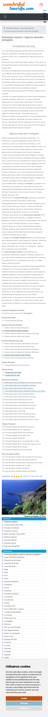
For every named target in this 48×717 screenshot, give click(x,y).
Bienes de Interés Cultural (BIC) (14, 534)
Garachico (7, 591)
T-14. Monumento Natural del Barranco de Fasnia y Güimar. (22, 382)
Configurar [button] (24, 708)
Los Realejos (8, 621)
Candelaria (8, 585)
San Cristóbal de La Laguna (14, 609)
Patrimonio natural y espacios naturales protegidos (22, 554)
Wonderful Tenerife (12, 28)
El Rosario (7, 624)
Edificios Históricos (10, 537)
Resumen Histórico (10, 540)
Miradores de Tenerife (11, 528)
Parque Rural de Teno (11, 563)
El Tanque (7, 651)
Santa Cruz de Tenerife (12, 633)
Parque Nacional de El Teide (13, 525)
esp (44, 10)
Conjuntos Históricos (11, 531)
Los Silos (7, 645)
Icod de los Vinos (9, 606)
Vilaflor (6, 658)
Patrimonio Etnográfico (12, 546)
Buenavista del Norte (11, 581)
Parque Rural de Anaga (12, 560)
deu (44, 16)
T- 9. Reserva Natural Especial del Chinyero (16, 355)
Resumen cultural (10, 543)
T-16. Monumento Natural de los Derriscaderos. (18, 388)
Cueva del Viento (9, 566)
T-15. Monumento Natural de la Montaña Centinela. (19, 385)
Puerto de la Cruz (10, 618)
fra (44, 22)
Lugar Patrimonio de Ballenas (14, 557)
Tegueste (7, 655)
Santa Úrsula (8, 636)
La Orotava (8, 615)
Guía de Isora (8, 600)
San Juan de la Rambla (12, 627)
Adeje (6, 569)
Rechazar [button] (24, 703)
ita (45, 19)
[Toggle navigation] (5, 16)
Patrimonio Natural (26, 28)
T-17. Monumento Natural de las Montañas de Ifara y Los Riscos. (23, 391)
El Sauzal (7, 642)
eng (44, 13)
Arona (6, 578)
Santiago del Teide (10, 639)
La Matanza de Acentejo (12, 612)
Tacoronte (7, 648)
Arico (6, 575)
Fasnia (6, 588)
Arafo (6, 572)
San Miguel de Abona (11, 630)
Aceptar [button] (24, 698)
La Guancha (8, 597)
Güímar (6, 603)
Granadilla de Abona (11, 594)
